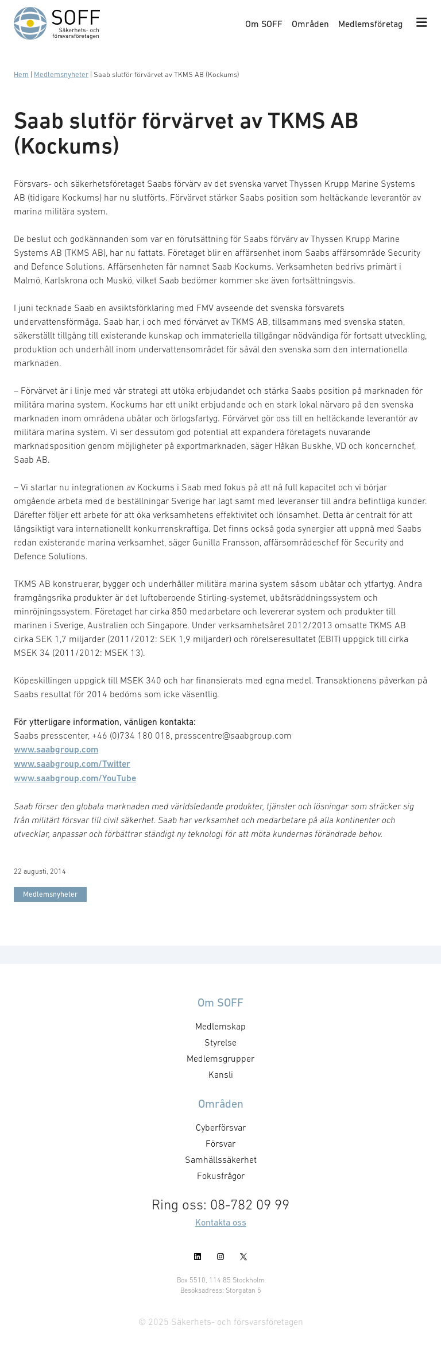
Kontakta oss (220, 1222)
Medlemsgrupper (220, 1058)
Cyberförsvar (221, 1127)
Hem (21, 74)
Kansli (220, 1074)
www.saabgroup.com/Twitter (72, 763)
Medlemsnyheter (61, 74)
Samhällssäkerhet (221, 1159)
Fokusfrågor (221, 1175)
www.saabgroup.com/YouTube (75, 778)
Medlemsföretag (370, 23)
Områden (310, 23)
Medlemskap (220, 1026)
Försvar (220, 1143)
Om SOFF (264, 23)
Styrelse (220, 1042)
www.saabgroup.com (56, 749)
